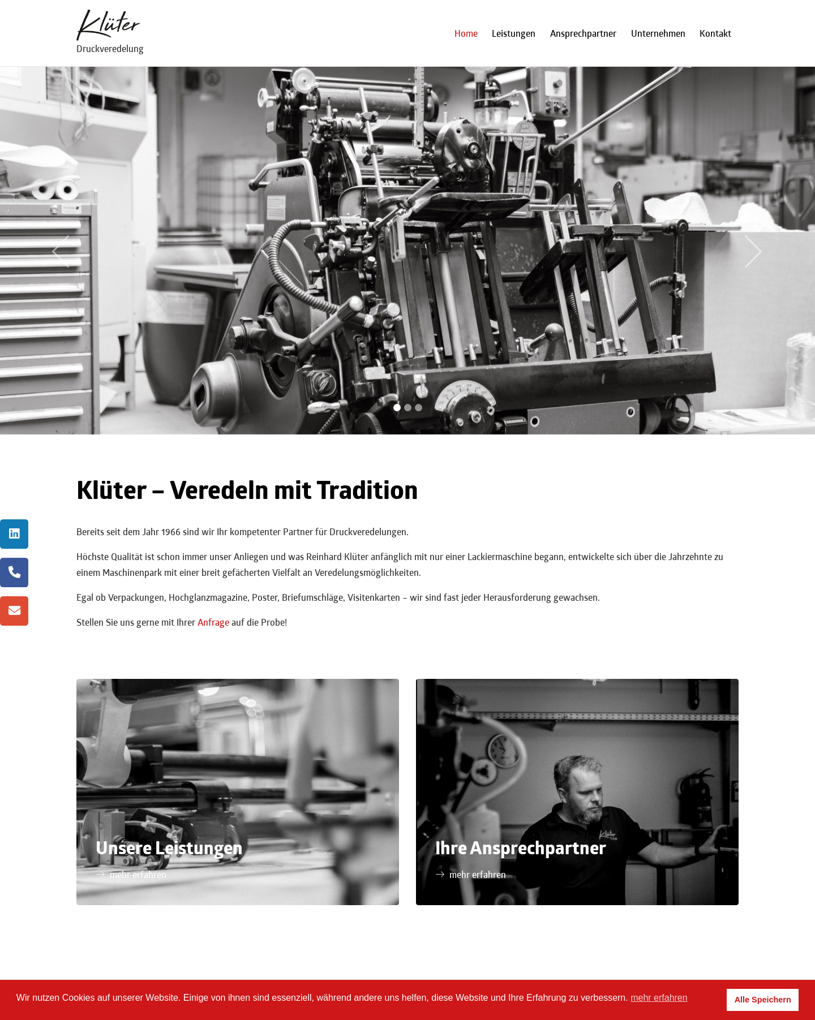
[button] (61, 250)
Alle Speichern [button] (763, 999)
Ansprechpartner (583, 33)
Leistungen (513, 33)
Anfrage (213, 622)
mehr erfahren (138, 874)
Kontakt (715, 33)
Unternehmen (658, 33)
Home (466, 33)
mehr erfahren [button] (659, 997)
